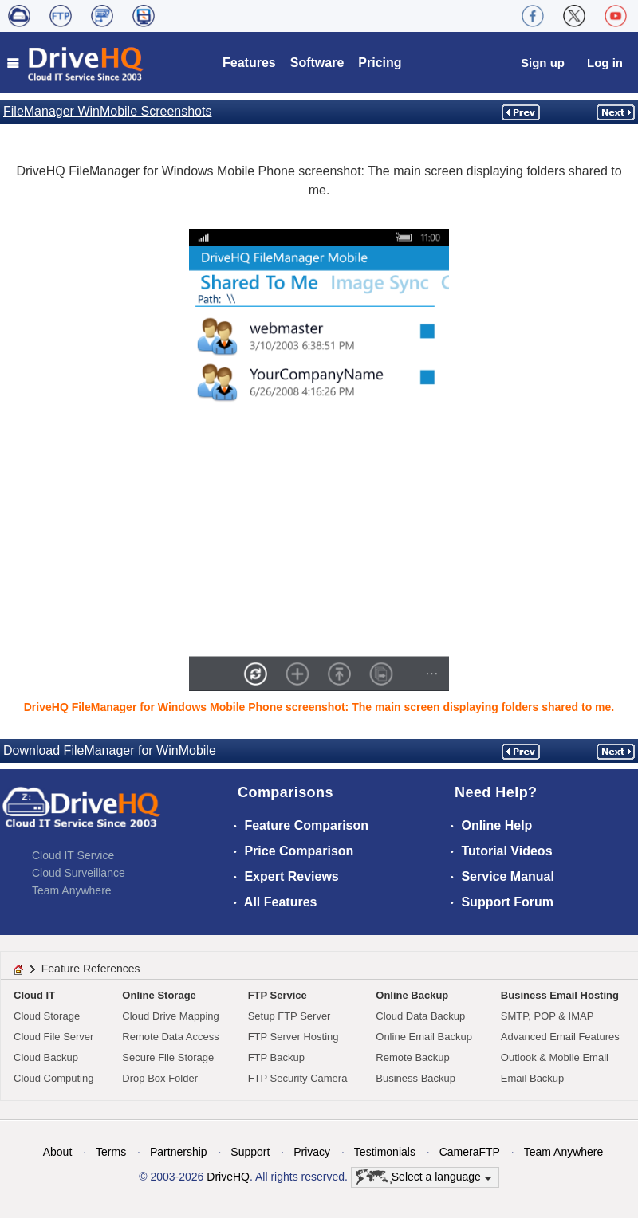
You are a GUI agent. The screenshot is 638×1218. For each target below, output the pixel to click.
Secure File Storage (168, 1057)
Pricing (379, 62)
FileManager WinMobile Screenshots (107, 111)
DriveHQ (228, 1176)
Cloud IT (34, 995)
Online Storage (158, 995)
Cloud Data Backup (420, 1016)
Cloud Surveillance (78, 872)
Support (250, 1151)
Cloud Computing (53, 1078)
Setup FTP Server (289, 1016)
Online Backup (412, 995)
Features (249, 62)
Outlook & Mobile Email (554, 1057)
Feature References (90, 968)
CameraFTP (469, 1151)
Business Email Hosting (560, 995)
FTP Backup (276, 1057)
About (58, 1151)
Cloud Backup (46, 1057)
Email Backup (532, 1078)
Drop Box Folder (160, 1078)
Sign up (543, 62)
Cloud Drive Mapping (170, 1016)
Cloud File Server (53, 1037)
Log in (605, 62)
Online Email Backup (424, 1037)
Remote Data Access (170, 1037)
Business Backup (415, 1078)
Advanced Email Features (560, 1037)
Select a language (424, 1177)
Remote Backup (413, 1057)
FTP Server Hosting (293, 1037)
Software (317, 62)
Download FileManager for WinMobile (109, 750)
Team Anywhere (72, 890)
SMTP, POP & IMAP (547, 1016)
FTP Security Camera (298, 1078)
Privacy (311, 1151)
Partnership (178, 1151)
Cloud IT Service (73, 855)
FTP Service (277, 995)
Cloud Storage (47, 1016)
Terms (111, 1151)
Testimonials (384, 1151)
